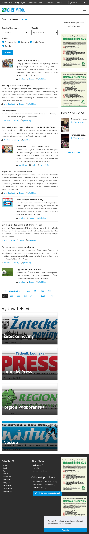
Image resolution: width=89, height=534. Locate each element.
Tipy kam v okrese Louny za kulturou (18, 247)
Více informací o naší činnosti (47, 493)
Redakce (22, 79)
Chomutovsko (32, 2)
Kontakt (36, 468)
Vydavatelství (38, 465)
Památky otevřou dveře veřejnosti (17, 85)
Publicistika (7, 480)
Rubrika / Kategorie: (11, 28)
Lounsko (41, 2)
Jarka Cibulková (9, 104)
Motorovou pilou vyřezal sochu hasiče (33, 146)
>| (52, 296)
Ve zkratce (7, 485)
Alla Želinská (23, 165)
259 (18, 296)
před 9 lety (42, 79)
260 (25, 296)
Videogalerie (7, 488)
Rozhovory (7, 477)
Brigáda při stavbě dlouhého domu (17, 171)
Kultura (6, 474)
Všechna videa (74, 152)
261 (32, 296)
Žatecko (59, 2)
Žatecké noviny (18, 336)
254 (35, 291)
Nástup (10, 442)
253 (28, 291)
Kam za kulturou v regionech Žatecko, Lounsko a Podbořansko (29, 127)
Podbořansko (50, 2)
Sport (5, 471)
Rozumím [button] (65, 530)
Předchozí (14, 291)
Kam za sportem (9, 111)
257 (5, 296)
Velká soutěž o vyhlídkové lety (30, 200)
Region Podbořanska (24, 407)
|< (5, 291)
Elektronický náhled (40, 471)
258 (11, 296)
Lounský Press (17, 371)
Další (44, 296)
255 (42, 291)
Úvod (4, 19)
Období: (34, 28)
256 (49, 291)
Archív (24, 19)
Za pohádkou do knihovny (28, 60)
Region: (5, 38)
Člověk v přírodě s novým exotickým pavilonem (22, 225)
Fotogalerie (7, 491)
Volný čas (14, 19)
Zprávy (31, 79)
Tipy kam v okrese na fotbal (29, 269)
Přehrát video (77, 122)
